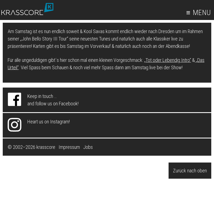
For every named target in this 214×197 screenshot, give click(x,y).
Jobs (88, 147)
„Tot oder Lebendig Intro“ (167, 60)
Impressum (69, 147)
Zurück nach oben (190, 170)
